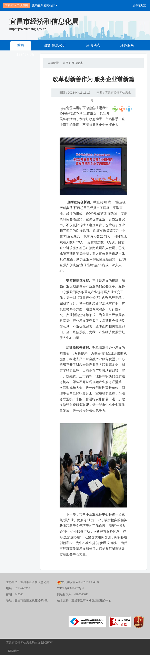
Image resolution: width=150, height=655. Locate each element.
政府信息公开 (55, 45)
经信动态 (93, 45)
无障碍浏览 (139, 5)
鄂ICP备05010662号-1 (70, 588)
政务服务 (127, 45)
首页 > (67, 63)
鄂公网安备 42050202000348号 (78, 582)
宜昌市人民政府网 (16, 5)
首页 (20, 45)
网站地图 (14, 651)
